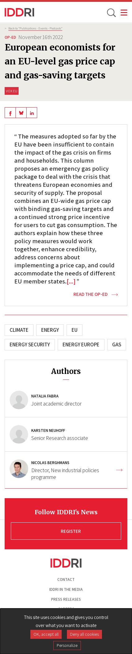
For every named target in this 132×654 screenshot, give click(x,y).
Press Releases (66, 599)
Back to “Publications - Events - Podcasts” (35, 28)
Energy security (30, 344)
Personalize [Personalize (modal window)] (67, 645)
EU (74, 330)
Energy (50, 330)
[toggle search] (111, 12)
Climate (19, 330)
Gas (116, 344)
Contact (66, 579)
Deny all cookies (84, 634)
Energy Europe (81, 344)
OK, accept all (46, 634)
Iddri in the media (66, 589)
